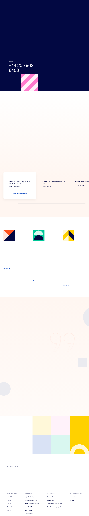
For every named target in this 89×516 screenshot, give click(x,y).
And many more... (29, 513)
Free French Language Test (54, 507)
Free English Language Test (54, 503)
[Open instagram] (42, 444)
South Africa (10, 507)
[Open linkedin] (60, 425)
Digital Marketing (29, 497)
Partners (72, 500)
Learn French (28, 510)
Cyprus (9, 510)
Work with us (73, 497)
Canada (9, 500)
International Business (31, 500)
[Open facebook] (42, 425)
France (9, 503)
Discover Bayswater (52, 497)
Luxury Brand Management (32, 503)
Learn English (28, 507)
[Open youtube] (60, 444)
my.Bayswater (51, 500)
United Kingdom (11, 497)
